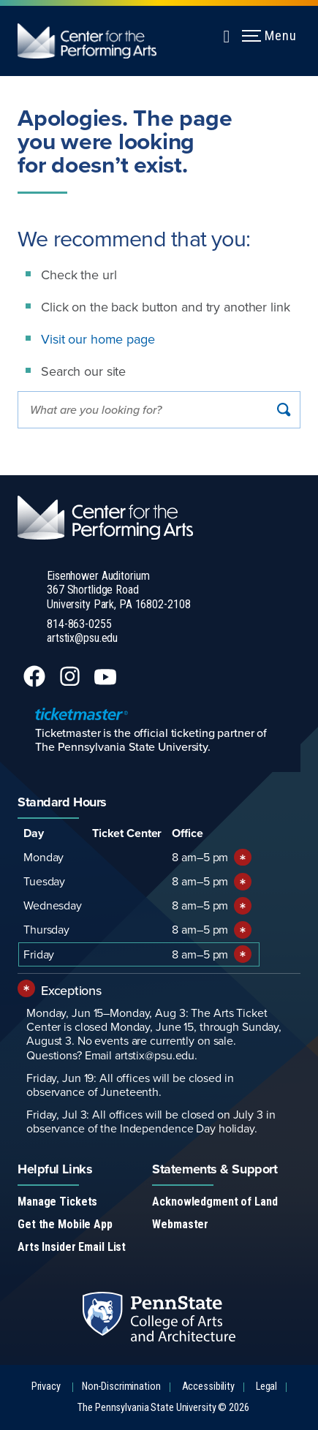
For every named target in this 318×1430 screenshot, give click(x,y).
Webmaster (180, 1224)
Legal (266, 1386)
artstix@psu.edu (82, 638)
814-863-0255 (79, 624)
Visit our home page (98, 339)
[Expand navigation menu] (226, 34)
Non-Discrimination (121, 1386)
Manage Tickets (57, 1201)
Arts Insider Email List (72, 1247)
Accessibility (208, 1386)
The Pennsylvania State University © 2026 (163, 1407)
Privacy (46, 1386)
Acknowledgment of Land (214, 1201)
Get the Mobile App (65, 1224)
